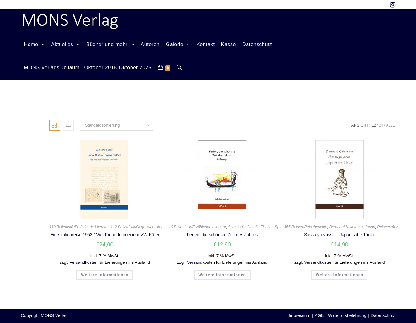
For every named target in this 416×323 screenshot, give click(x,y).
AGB (319, 315)
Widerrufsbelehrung (347, 315)
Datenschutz (383, 315)
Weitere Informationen (105, 275)
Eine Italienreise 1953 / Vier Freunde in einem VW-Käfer (104, 234)
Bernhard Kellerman (346, 227)
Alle (390, 125)
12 (374, 125)
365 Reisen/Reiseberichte (305, 227)
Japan (370, 227)
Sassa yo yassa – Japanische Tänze (339, 234)
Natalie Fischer (260, 227)
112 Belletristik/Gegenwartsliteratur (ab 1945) (148, 227)
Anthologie (237, 227)
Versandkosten (83, 262)
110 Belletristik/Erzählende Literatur (79, 227)
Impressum (299, 315)
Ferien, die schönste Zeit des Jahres (222, 234)
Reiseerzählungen (392, 227)
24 (381, 125)
